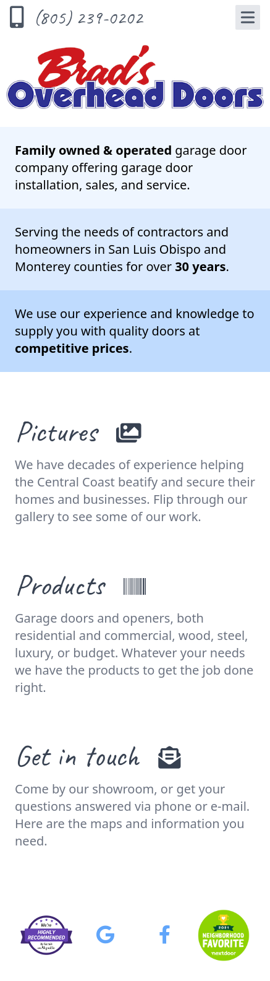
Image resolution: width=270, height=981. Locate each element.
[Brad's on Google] (105, 935)
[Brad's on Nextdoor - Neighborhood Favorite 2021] (224, 935)
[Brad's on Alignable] (46, 935)
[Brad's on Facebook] (165, 935)
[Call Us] (81, 17)
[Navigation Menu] (247, 17)
